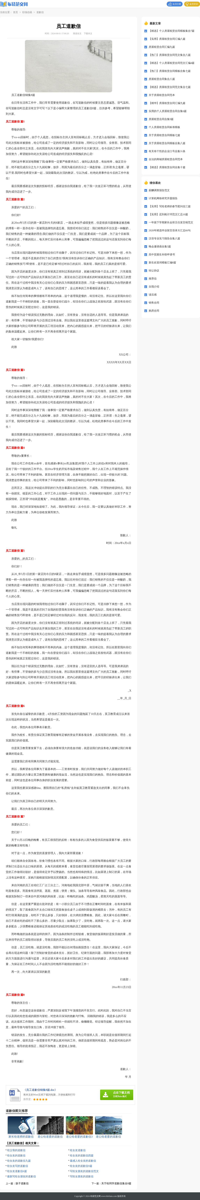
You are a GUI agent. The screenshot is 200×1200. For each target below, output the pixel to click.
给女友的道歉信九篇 (19, 1160)
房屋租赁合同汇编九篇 (162, 47)
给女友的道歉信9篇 (81, 1166)
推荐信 (153, 278)
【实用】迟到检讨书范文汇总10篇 (168, 214)
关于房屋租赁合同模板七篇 (164, 135)
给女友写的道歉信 (17, 1166)
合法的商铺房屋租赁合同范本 (166, 159)
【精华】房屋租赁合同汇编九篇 (167, 103)
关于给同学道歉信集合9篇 (116, 1183)
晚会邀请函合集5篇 (160, 246)
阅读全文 (77, 33)
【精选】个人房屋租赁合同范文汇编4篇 (172, 63)
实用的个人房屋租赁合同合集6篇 (168, 111)
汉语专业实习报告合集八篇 (164, 238)
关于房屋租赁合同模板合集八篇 (167, 143)
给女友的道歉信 (16, 1155)
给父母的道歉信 (16, 1150)
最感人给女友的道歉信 (83, 1160)
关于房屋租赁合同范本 (162, 95)
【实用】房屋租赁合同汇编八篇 (167, 39)
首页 (15, 12)
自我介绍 (154, 286)
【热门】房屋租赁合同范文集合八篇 (170, 55)
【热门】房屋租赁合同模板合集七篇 (170, 71)
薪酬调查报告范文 (159, 190)
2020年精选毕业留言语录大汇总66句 (170, 230)
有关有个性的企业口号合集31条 (167, 151)
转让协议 (154, 270)
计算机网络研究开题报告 (163, 198)
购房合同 (154, 310)
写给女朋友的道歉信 (81, 1176)
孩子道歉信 (22, 1183)
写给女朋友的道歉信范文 (84, 1171)
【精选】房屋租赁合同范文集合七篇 (170, 87)
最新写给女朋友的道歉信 (21, 1176)
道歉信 (40, 12)
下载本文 (88, 33)
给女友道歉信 (78, 1150)
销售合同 (154, 302)
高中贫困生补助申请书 (162, 254)
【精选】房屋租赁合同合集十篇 (167, 167)
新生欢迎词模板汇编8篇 (162, 262)
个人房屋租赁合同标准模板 (164, 127)
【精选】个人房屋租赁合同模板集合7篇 (172, 30)
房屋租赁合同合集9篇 (161, 119)
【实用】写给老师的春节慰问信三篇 (170, 206)
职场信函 (27, 12)
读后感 (153, 294)
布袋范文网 (95, 1196)
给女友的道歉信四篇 (81, 1155)
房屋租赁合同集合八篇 (162, 79)
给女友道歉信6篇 (17, 1171)
